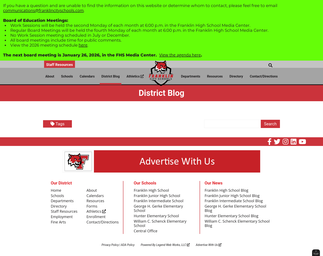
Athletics (135, 76)
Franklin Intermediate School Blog (234, 201)
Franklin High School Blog (226, 190)
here (83, 45)
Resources (215, 76)
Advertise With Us (209, 245)
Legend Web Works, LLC (173, 245)
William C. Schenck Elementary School (160, 223)
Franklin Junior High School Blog (232, 196)
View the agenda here (180, 55)
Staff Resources (59, 64)
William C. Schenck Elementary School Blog (237, 223)
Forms (92, 206)
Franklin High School (151, 190)
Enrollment (96, 217)
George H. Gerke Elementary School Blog (235, 208)
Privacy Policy (110, 245)
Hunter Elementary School (156, 216)
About (49, 76)
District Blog (110, 76)
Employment (62, 217)
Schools (67, 76)
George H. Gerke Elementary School (158, 208)
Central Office (145, 231)
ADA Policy (128, 245)
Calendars (87, 76)
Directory (236, 76)
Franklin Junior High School (157, 196)
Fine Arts (58, 222)
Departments (190, 76)
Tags (57, 123)
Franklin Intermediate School (158, 201)
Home (56, 190)
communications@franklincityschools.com (43, 10)
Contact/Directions (264, 76)
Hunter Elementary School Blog (231, 216)
